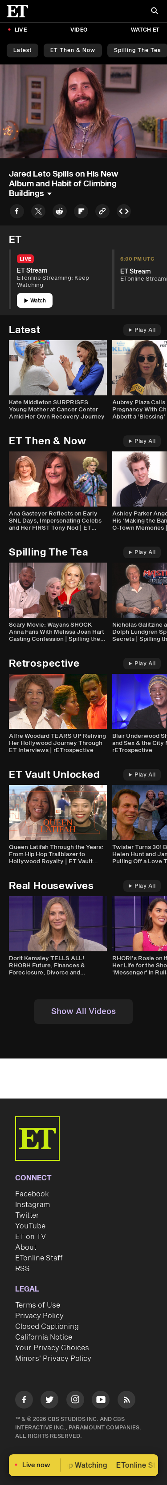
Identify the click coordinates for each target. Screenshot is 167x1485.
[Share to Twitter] (38, 212)
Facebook (32, 1194)
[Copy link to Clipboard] (102, 212)
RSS (22, 1269)
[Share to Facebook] (17, 212)
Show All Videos (83, 1012)
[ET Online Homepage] (20, 11)
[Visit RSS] (126, 1401)
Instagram (32, 1204)
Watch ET (145, 30)
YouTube (30, 1226)
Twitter (27, 1215)
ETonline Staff (39, 1258)
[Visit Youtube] (101, 1401)
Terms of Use (37, 1305)
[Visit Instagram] (75, 1401)
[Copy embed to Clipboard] (124, 212)
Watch (35, 301)
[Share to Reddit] (60, 212)
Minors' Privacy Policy (53, 1358)
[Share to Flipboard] (81, 212)
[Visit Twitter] (49, 1401)
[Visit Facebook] (24, 1401)
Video (78, 30)
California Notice (43, 1337)
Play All (142, 330)
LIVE (21, 30)
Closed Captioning (47, 1326)
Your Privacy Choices (52, 1348)
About (26, 1247)
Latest (22, 50)
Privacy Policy (39, 1316)
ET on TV (30, 1236)
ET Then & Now (72, 50)
